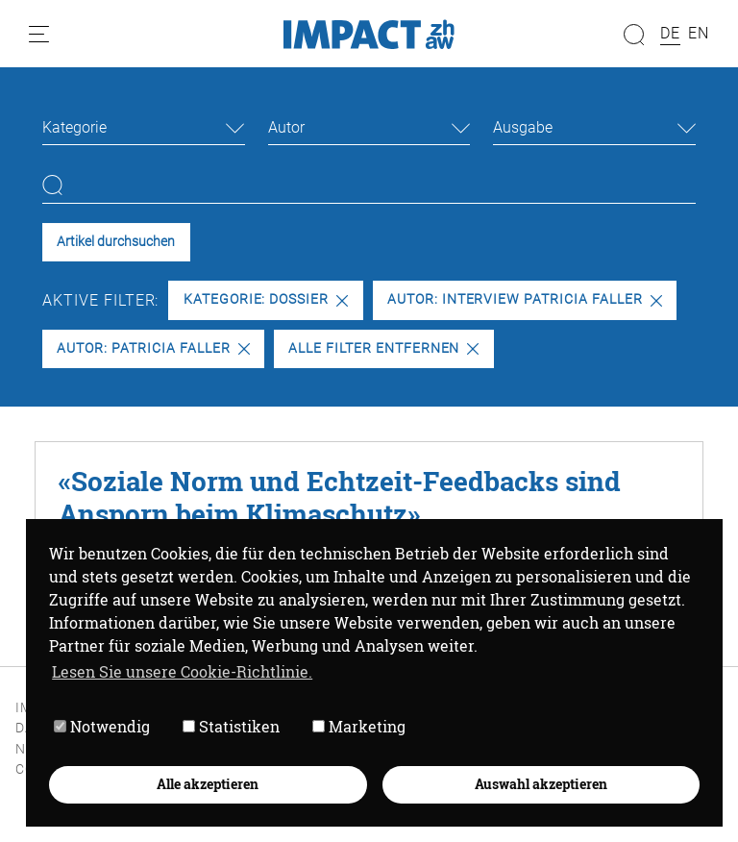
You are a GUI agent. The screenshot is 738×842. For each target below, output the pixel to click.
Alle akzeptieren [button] (207, 784)
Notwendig (102, 726)
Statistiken (231, 726)
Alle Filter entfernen (383, 348)
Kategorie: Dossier (266, 299)
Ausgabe (523, 127)
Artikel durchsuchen (116, 242)
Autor (286, 127)
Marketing (359, 726)
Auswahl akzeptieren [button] (541, 784)
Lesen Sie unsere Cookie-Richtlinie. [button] (182, 671)
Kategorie (74, 127)
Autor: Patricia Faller (153, 348)
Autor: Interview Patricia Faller (524, 299)
